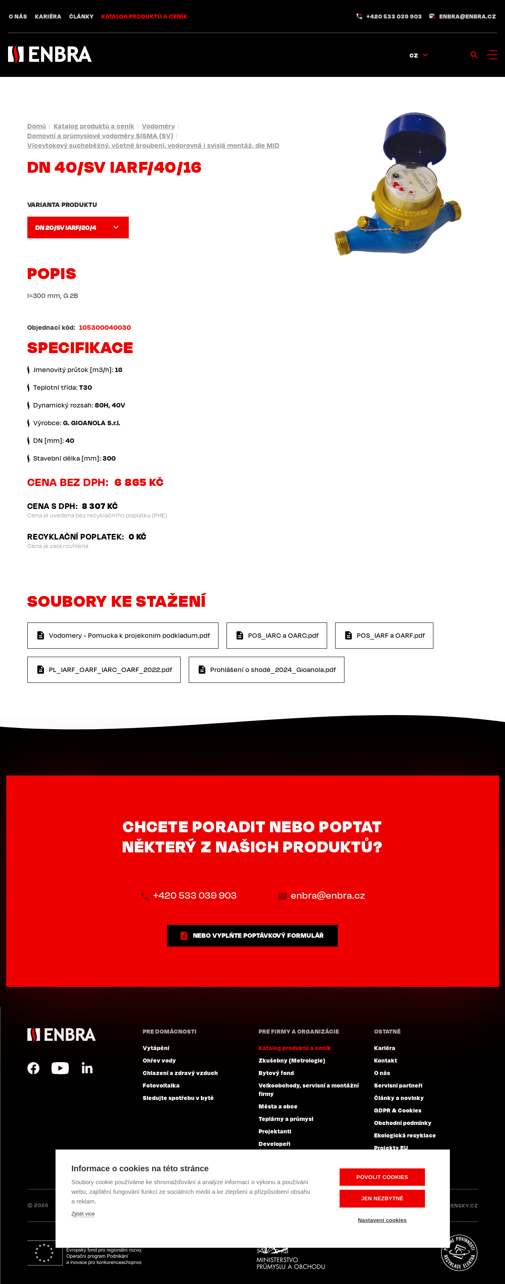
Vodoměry (158, 126)
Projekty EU (391, 1147)
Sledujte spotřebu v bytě (178, 1097)
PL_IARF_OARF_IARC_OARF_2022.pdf (111, 670)
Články (81, 16)
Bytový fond (276, 1072)
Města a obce (278, 1106)
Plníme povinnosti (459, 1253)
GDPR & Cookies (398, 1110)
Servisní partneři (398, 1085)
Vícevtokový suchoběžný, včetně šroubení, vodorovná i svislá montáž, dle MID (153, 145)
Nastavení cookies (385, 1220)
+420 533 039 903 (394, 16)
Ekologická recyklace (405, 1135)
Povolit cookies (385, 1177)
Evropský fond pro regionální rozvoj (86, 1253)
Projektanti (275, 1131)
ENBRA (61, 1034)
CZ (414, 55)
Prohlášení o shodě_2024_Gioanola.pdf (273, 670)
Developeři (275, 1143)
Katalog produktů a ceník (144, 16)
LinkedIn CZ (87, 1068)
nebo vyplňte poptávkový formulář (258, 935)
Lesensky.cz (459, 1205)
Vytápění (156, 1047)
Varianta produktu (62, 205)
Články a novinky (399, 1097)
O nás (18, 16)
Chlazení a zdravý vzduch (180, 1072)
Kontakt (385, 1060)
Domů (36, 126)
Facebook (33, 1068)
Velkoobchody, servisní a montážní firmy (309, 1089)
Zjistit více (83, 1214)
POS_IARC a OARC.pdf (283, 635)
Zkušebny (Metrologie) (292, 1060)
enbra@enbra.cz (467, 16)
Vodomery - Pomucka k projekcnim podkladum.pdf (129, 635)
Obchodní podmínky (403, 1122)
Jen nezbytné (385, 1199)
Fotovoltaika (161, 1085)
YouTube (60, 1068)
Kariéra (48, 16)
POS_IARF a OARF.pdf (391, 635)
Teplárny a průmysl (286, 1118)
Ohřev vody (159, 1060)
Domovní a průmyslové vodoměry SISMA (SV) (100, 136)
